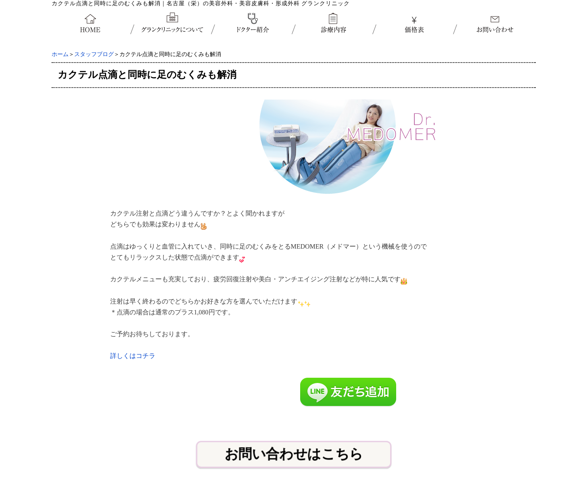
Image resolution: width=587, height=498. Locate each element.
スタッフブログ (94, 54)
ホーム (60, 54)
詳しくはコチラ (132, 355)
